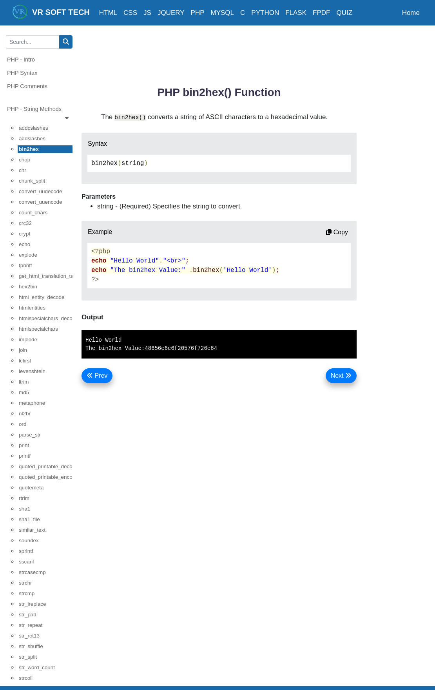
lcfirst (25, 361)
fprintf (25, 265)
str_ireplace (32, 604)
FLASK (295, 12)
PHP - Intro (21, 59)
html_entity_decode (42, 297)
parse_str (30, 435)
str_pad (27, 615)
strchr (25, 583)
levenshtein (32, 371)
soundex (29, 540)
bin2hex (29, 149)
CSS (130, 12)
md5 (24, 392)
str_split (28, 657)
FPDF (321, 12)
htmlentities (32, 308)
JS (147, 12)
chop (24, 160)
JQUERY (171, 12)
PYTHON (265, 12)
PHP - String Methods (39, 114)
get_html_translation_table (45, 276)
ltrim (24, 382)
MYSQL (222, 12)
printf (25, 456)
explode (28, 255)
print (24, 445)
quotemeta (31, 488)
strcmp (26, 593)
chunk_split (32, 181)
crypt (24, 234)
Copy (337, 232)
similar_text (32, 530)
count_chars (33, 213)
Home (411, 12)
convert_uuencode (40, 202)
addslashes (32, 138)
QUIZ (344, 12)
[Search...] (33, 42)
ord (22, 424)
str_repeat (31, 625)
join (23, 350)
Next (341, 375)
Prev (97, 375)
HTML (108, 12)
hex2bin (28, 287)
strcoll (26, 678)
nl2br (25, 414)
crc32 (25, 223)
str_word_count (37, 667)
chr (22, 170)
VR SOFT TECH (51, 12)
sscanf (26, 562)
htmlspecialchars (38, 329)
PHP (198, 12)
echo (24, 244)
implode (28, 339)
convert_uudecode (40, 191)
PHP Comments (27, 86)
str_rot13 (29, 636)
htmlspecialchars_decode (45, 318)
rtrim (24, 498)
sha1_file (29, 519)
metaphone (32, 403)
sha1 (24, 509)
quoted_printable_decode (45, 466)
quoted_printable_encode (45, 477)
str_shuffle (31, 646)
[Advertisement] (224, 53)
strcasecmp (32, 572)
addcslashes (33, 128)
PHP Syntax (22, 73)
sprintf (26, 551)
